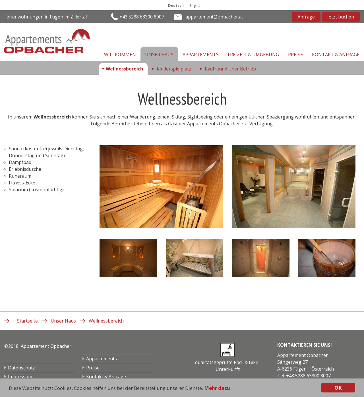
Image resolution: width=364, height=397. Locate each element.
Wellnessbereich (124, 69)
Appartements (201, 54)
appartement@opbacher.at (214, 17)
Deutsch (176, 5)
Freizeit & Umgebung (253, 54)
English (195, 5)
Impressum (20, 376)
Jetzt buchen (340, 17)
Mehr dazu (217, 388)
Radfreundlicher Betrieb (230, 69)
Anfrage (306, 17)
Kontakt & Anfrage (335, 54)
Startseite (27, 321)
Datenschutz (21, 368)
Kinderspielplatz (174, 69)
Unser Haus (159, 54)
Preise (295, 54)
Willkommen (120, 54)
